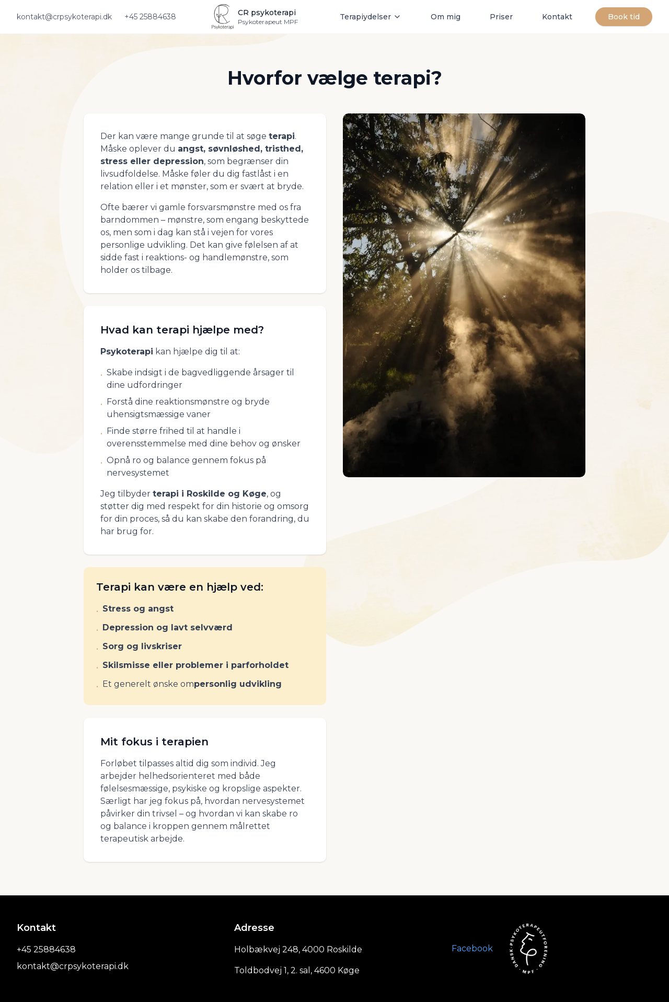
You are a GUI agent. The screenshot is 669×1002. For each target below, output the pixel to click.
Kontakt (557, 16)
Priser (501, 16)
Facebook (472, 948)
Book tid (624, 16)
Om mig (445, 16)
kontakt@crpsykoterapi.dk (64, 16)
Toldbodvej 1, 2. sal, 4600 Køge (297, 970)
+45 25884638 (150, 16)
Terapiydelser (370, 16)
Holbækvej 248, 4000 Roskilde (298, 949)
